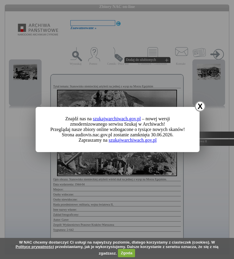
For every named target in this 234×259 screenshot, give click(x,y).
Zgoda (126, 253)
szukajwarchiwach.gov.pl (117, 118)
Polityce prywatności (34, 246)
